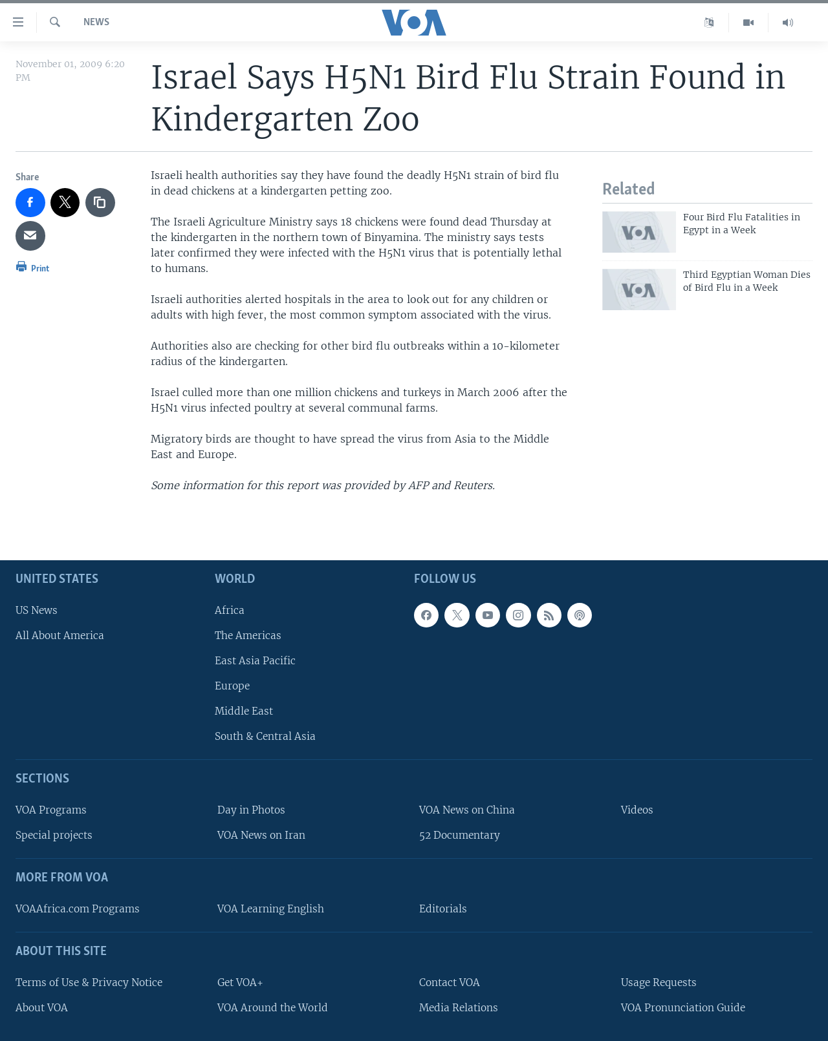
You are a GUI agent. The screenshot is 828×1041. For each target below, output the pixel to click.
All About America (60, 635)
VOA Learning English (270, 909)
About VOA (42, 1007)
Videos (637, 810)
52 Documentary (459, 835)
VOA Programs (51, 810)
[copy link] (100, 203)
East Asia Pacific (255, 661)
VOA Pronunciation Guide (683, 1007)
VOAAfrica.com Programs (78, 909)
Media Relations (458, 1007)
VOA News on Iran (261, 835)
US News (37, 610)
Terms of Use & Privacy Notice (89, 982)
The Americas (248, 635)
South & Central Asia (265, 736)
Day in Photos (251, 810)
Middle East (244, 711)
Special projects (54, 835)
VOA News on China (467, 810)
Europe (232, 686)
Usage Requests (659, 982)
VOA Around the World (272, 1007)
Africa (230, 610)
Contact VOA (449, 982)
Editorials (443, 909)
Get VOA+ (240, 982)
